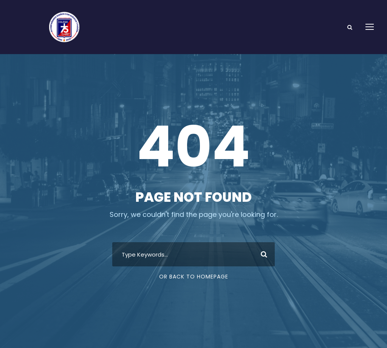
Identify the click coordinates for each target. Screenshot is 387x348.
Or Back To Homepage (193, 276)
